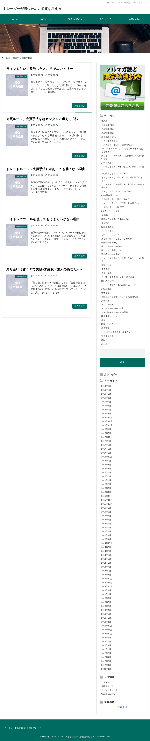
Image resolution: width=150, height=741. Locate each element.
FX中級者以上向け (109, 195)
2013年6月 (106, 602)
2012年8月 (106, 641)
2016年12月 (106, 457)
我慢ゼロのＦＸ (108, 324)
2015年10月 (106, 504)
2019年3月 (106, 405)
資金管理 (105, 223)
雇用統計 (105, 215)
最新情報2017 (107, 133)
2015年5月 (106, 523)
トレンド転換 (107, 304)
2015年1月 (106, 539)
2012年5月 (106, 653)
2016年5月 (106, 476)
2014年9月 (106, 547)
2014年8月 (106, 551)
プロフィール (45, 19)
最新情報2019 (107, 125)
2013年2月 (106, 618)
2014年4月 (106, 567)
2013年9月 (106, 590)
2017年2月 (106, 453)
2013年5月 (106, 606)
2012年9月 (106, 637)
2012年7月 (106, 645)
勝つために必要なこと (111, 250)
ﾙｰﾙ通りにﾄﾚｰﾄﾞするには (112, 211)
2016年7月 (106, 468)
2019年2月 (106, 409)
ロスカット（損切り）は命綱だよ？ (117, 145)
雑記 (103, 340)
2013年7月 (106, 598)
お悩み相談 (106, 289)
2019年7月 (106, 390)
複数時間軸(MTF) (109, 242)
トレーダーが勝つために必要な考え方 (36, 8)
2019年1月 (106, 413)
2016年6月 (106, 472)
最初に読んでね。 (109, 137)
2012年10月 (106, 633)
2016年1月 (106, 492)
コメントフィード (109, 690)
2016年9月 (106, 461)
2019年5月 (106, 398)
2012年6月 (106, 649)
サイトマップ (141, 2)
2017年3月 (106, 449)
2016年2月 (106, 488)
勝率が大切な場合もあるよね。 (115, 219)
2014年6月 (106, 559)
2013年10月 (106, 586)
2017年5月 (106, 445)
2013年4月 (106, 610)
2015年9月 (106, 508)
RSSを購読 (125, 2)
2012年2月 (106, 661)
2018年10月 (106, 425)
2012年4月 (106, 657)
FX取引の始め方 (75, 19)
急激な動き (106, 265)
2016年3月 (106, 484)
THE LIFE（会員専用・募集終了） (117, 332)
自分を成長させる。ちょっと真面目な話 (119, 296)
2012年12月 (106, 626)
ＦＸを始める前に (109, 141)
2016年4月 (106, 480)
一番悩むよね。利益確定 (112, 207)
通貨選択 (105, 269)
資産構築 (105, 300)
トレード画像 (107, 231)
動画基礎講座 (107, 227)
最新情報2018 (107, 129)
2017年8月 (106, 441)
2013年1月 (106, 622)
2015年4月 (106, 527)
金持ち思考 (106, 273)
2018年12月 (106, 417)
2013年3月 (106, 614)
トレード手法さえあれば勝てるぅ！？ (118, 285)
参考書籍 (105, 293)
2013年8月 (106, 594)
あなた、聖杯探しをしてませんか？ (117, 238)
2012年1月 (106, 665)
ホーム (111, 2)
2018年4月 (106, 429)
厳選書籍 (105, 328)
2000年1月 (106, 669)
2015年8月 (106, 512)
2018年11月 (106, 421)
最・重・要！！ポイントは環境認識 (117, 277)
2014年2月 (106, 571)
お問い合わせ (135, 19)
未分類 (104, 344)
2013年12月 (106, 578)
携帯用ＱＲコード (109, 336)
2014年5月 (106, 563)
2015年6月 (106, 519)
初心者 (104, 121)
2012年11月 (106, 629)
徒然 (103, 320)
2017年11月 (106, 437)
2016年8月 (106, 464)
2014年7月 (106, 555)
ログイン (105, 682)
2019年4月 (106, 402)
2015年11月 (106, 500)
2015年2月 (106, 535)
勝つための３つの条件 (111, 246)
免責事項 (122, 707)
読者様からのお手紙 (110, 254)
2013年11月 (106, 582)
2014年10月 (106, 543)
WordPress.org (108, 694)
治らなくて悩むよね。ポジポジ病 (116, 191)
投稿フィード (107, 686)
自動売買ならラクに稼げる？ (114, 173)
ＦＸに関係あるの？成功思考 (114, 312)
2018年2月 (106, 433)
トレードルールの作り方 (112, 308)
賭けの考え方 (107, 281)
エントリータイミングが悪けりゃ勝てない (120, 203)
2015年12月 (106, 496)
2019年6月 (106, 394)
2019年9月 (106, 386)
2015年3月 (106, 531)
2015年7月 (106, 516)
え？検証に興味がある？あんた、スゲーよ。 (121, 199)
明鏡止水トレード (109, 316)
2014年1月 (106, 574)
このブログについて (110, 234)
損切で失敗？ (107, 162)
